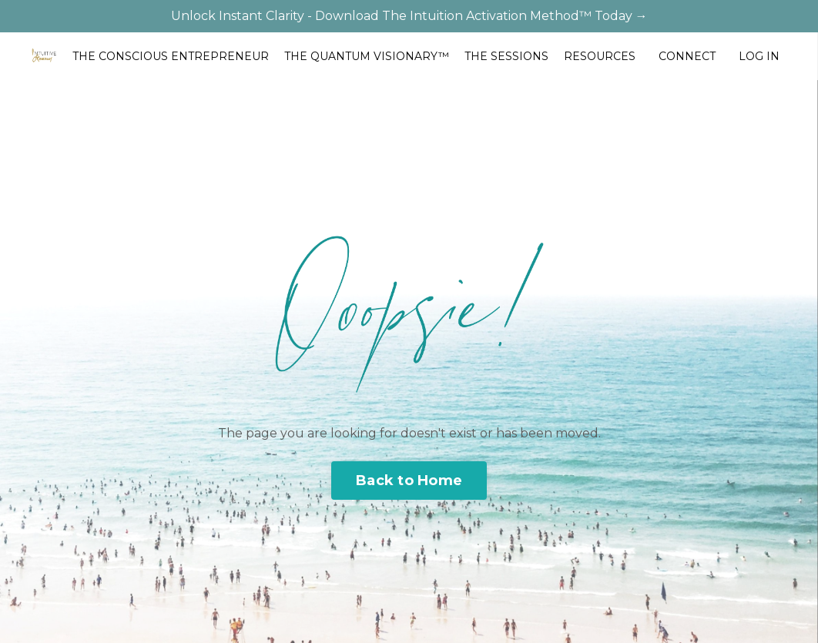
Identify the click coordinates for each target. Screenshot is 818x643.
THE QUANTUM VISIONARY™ (366, 56)
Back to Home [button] (409, 480)
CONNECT (687, 56)
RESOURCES (599, 56)
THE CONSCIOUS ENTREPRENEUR (170, 56)
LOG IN (759, 56)
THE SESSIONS (506, 56)
